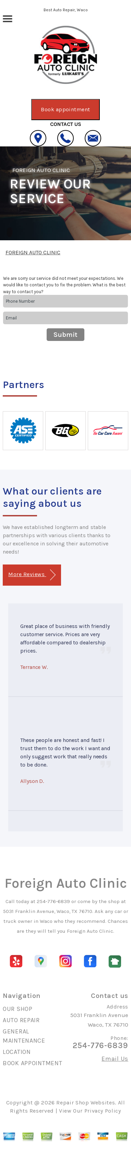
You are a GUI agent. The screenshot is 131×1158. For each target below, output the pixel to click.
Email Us (115, 1059)
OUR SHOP (18, 1009)
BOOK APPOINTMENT (32, 1063)
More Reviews (31, 575)
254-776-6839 (53, 901)
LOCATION (17, 1052)
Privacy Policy (102, 1110)
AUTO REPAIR (21, 1020)
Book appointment (65, 109)
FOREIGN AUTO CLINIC (41, 170)
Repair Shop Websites (85, 1102)
